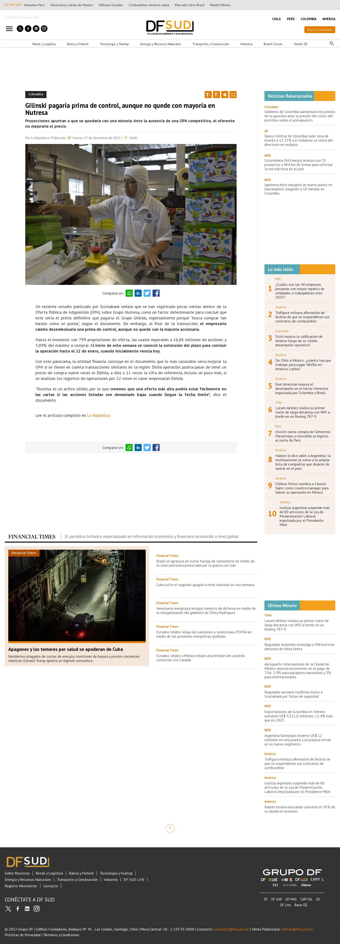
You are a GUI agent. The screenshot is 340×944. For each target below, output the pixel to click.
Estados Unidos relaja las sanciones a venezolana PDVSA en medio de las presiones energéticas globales (203, 634)
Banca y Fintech (78, 44)
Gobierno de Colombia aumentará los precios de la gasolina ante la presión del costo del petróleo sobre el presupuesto (299, 115)
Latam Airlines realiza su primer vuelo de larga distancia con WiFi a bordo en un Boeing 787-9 (302, 412)
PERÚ (291, 19)
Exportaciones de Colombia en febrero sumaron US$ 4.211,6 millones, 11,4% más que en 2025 (298, 715)
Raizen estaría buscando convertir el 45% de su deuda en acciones (299, 809)
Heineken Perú (34, 5)
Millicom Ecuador (111, 5)
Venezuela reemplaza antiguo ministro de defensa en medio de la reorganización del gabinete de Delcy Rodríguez (206, 610)
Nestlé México (220, 5)
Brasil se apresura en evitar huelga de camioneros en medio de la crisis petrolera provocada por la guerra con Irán (205, 563)
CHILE (276, 19)
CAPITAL (306, 899)
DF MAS (291, 899)
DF (266, 131)
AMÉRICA (328, 19)
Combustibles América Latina (149, 5)
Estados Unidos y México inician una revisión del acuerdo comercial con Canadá (200, 657)
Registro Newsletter (319, 29)
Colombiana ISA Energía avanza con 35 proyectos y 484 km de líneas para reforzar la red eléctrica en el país (298, 164)
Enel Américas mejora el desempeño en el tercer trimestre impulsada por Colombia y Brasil (301, 388)
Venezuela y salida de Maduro (71, 5)
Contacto (50, 886)
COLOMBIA (308, 19)
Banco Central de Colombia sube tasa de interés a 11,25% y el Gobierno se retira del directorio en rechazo (298, 140)
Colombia (271, 107)
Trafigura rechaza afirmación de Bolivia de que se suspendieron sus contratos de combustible (302, 316)
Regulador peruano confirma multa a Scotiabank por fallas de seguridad (293, 694)
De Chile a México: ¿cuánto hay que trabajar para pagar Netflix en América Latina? (303, 364)
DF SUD (276, 899)
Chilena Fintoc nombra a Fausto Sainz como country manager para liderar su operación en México (302, 488)
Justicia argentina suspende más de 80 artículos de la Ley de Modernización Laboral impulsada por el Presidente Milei (305, 516)
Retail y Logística (44, 44)
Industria (246, 44)
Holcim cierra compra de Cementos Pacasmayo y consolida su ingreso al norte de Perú (303, 436)
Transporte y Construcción (210, 44)
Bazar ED (300, 905)
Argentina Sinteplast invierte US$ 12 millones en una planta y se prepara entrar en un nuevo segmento (297, 739)
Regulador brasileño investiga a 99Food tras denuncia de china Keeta (299, 646)
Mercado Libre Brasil (189, 5)
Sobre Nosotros (17, 873)
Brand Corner (273, 44)
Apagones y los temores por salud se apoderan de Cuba (65, 649)
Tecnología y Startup (114, 44)
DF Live (285, 905)
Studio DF (301, 44)
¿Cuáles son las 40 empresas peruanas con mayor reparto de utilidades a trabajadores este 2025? (299, 290)
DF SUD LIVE (133, 879)
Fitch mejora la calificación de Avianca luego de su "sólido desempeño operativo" (299, 340)
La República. (99, 415)
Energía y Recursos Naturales (160, 44)
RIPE (267, 156)
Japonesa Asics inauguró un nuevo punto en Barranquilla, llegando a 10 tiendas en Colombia (298, 189)
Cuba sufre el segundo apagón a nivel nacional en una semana (205, 585)
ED (318, 899)
